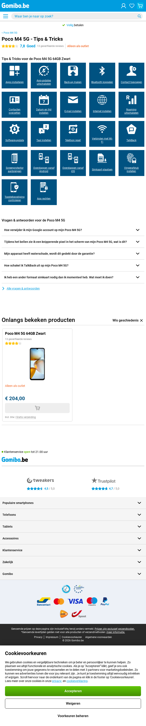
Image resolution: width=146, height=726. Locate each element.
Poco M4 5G (10, 32)
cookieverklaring (77, 681)
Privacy (38, 637)
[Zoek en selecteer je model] (77, 16)
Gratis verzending (26, 417)
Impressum (52, 637)
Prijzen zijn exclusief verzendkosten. (115, 628)
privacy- (57, 681)
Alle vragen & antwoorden (21, 288)
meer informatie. (115, 632)
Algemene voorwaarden (98, 637)
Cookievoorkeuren (72, 637)
